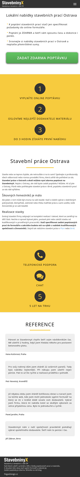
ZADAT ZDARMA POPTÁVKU (42, 57)
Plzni (62, 228)
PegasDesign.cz (11, 474)
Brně (72, 228)
